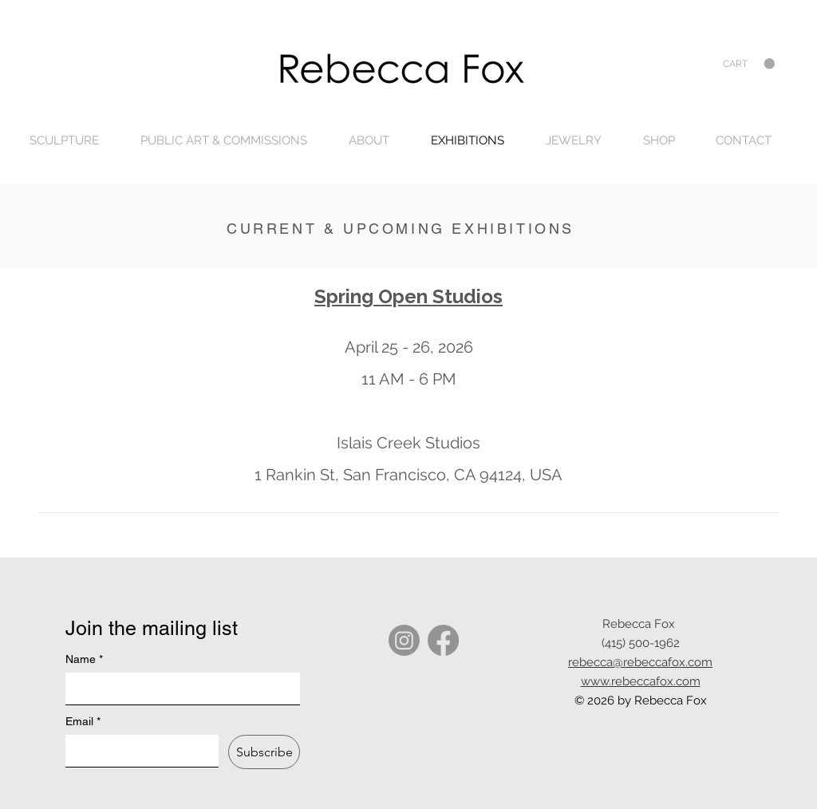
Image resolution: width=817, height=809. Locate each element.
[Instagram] (404, 640)
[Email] (137, 751)
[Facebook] (443, 640)
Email (83, 721)
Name (84, 659)
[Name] (177, 688)
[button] (749, 63)
